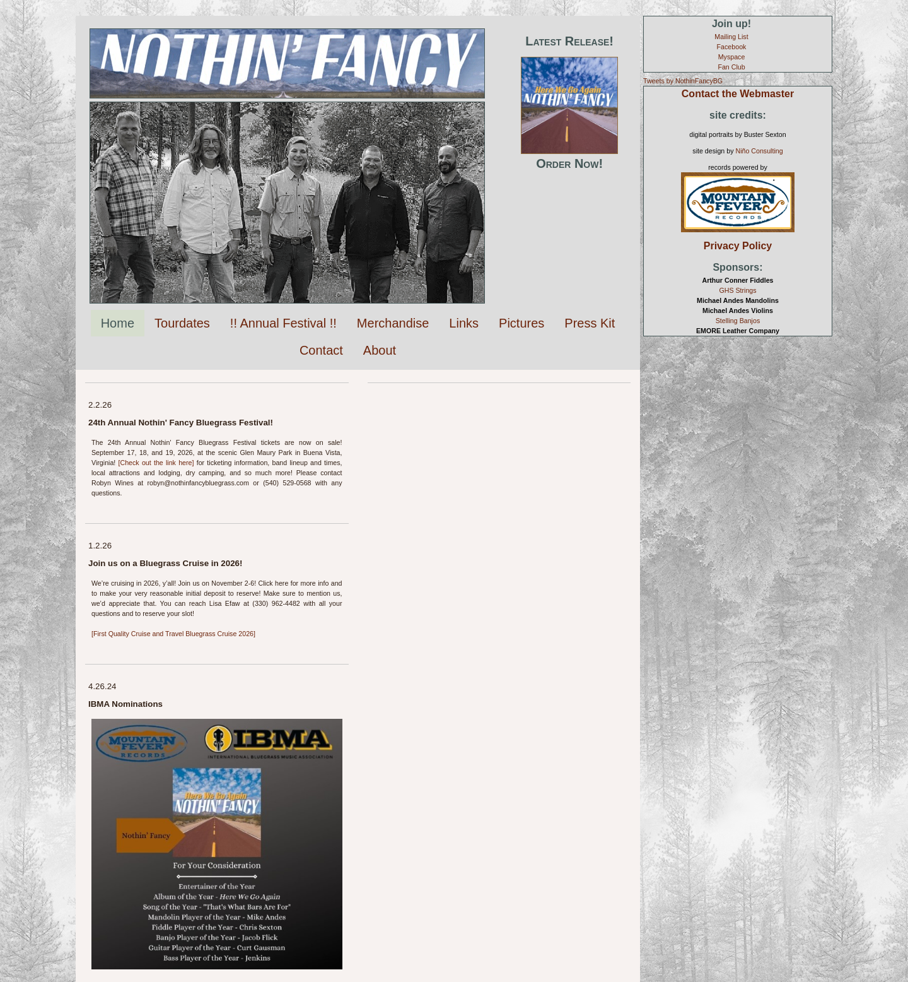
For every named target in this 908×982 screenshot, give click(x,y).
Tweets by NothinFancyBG (683, 81)
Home (117, 323)
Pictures (521, 323)
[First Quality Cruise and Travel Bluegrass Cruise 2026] (173, 633)
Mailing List (731, 36)
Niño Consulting (759, 151)
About (379, 350)
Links (464, 323)
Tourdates (182, 323)
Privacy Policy (738, 245)
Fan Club (731, 67)
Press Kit (589, 323)
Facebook (732, 46)
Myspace (731, 57)
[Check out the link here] (156, 462)
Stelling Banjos (738, 320)
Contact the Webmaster (738, 93)
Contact (321, 350)
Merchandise (393, 323)
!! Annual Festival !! (283, 323)
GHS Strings (737, 290)
